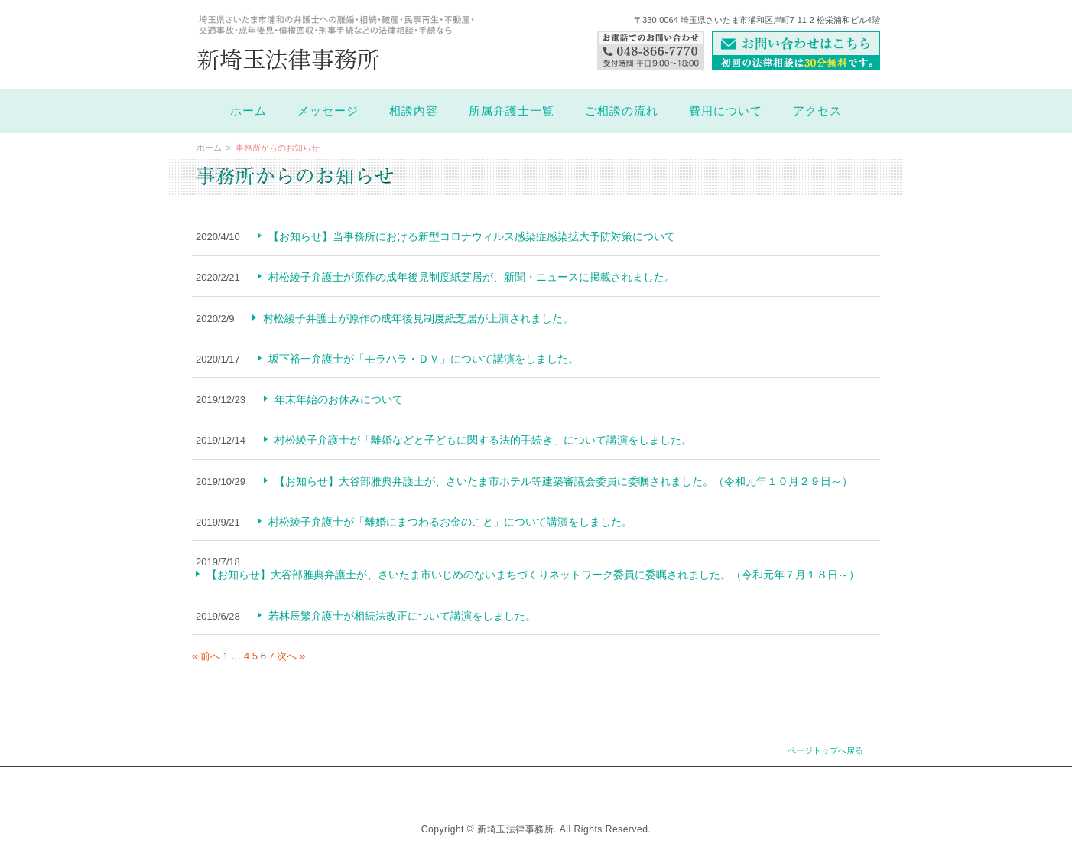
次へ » (291, 656)
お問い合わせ (614, 787)
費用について (725, 111)
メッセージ (328, 111)
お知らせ (452, 787)
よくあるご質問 (529, 787)
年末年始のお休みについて (338, 399)
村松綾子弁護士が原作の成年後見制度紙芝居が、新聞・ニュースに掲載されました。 (471, 277)
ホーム (248, 111)
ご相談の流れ (621, 111)
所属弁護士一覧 (511, 111)
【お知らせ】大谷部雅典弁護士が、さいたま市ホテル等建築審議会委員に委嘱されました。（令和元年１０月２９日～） (563, 481)
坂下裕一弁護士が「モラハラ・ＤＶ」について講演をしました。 (423, 359)
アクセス (817, 111)
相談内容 (413, 111)
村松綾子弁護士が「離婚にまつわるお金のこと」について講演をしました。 (450, 522)
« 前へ (206, 656)
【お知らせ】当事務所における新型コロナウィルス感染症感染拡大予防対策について (471, 236)
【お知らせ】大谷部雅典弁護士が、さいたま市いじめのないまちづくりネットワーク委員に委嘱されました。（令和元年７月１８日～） (532, 574)
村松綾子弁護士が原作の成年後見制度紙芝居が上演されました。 (418, 318)
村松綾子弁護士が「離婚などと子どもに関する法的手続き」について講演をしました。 (483, 440)
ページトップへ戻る (825, 750)
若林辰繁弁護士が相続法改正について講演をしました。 (402, 616)
